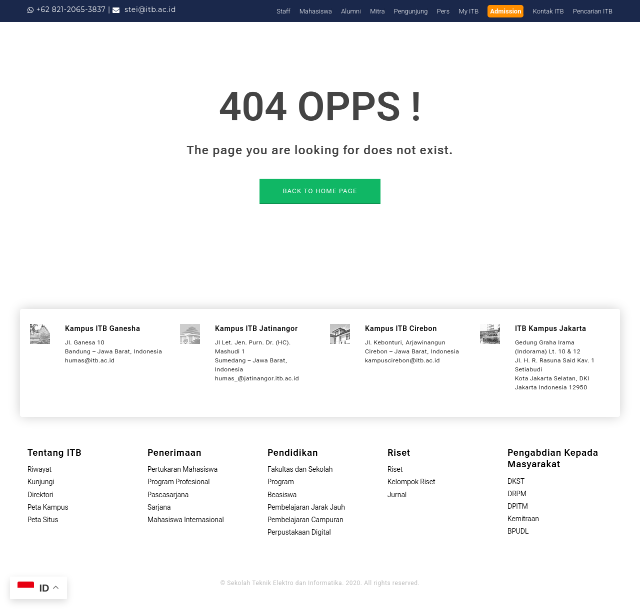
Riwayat (40, 469)
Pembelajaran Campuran (306, 520)
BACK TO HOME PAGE (319, 191)
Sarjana (159, 507)
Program (281, 482)
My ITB (469, 11)
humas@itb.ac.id (89, 360)
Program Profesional (179, 482)
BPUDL (518, 531)
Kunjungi (41, 482)
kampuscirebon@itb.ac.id (402, 360)
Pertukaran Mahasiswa (183, 469)
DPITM (518, 506)
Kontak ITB (548, 11)
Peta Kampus (48, 507)
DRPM (517, 494)
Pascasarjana (168, 495)
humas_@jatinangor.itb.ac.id (257, 378)
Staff (283, 11)
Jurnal (397, 495)
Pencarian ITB (592, 11)
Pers (443, 11)
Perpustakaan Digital (299, 532)
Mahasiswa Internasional (186, 520)
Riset (395, 469)
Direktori (41, 495)
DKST (516, 481)
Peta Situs (43, 520)
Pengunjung (411, 11)
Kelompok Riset (412, 482)
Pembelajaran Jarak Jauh (306, 507)
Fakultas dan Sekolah (300, 469)
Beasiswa (282, 495)
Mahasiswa (316, 11)
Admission (505, 11)
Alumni (351, 11)
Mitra (377, 11)
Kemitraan (523, 519)
